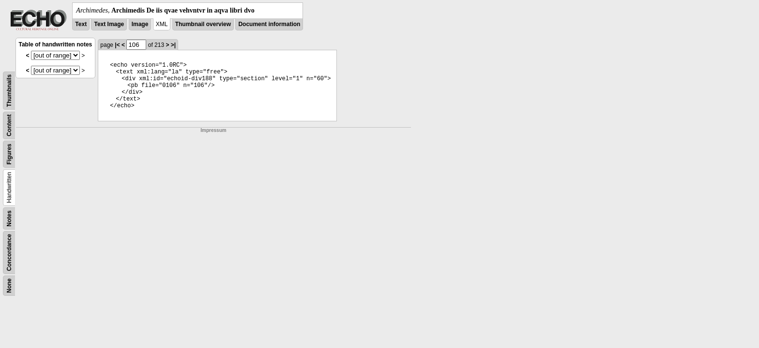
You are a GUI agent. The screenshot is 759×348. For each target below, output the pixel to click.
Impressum (213, 130)
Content (9, 125)
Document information (269, 24)
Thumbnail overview (203, 24)
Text (81, 24)
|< (117, 45)
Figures (9, 154)
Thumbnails (9, 90)
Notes (9, 218)
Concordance (9, 252)
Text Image (109, 24)
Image (140, 24)
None (9, 285)
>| (173, 45)
